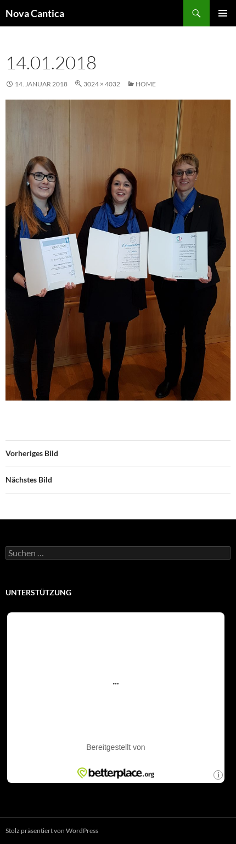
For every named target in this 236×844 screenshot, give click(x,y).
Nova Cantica (34, 13)
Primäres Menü (223, 13)
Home (146, 84)
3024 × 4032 (101, 84)
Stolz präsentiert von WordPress (51, 830)
